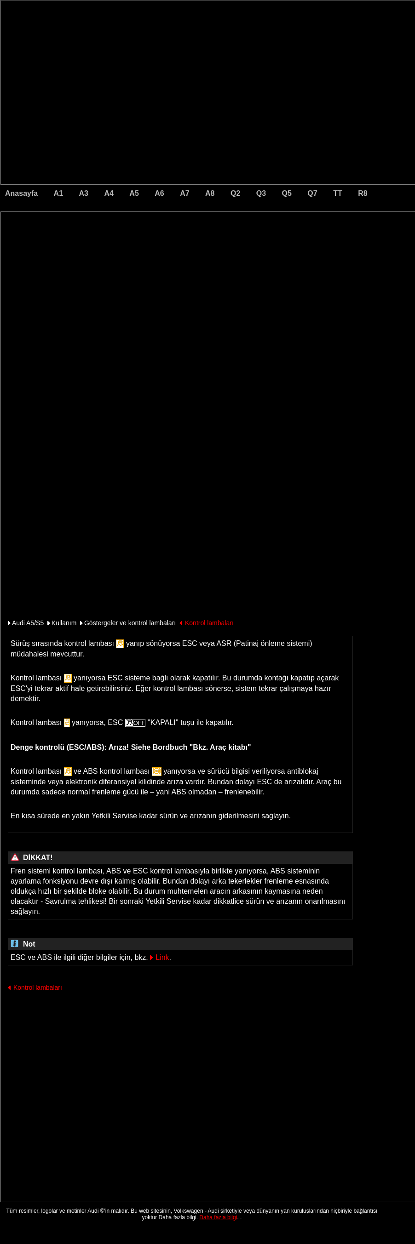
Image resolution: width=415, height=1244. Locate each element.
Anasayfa (21, 193)
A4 (108, 193)
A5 (133, 193)
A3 (83, 193)
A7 (184, 193)
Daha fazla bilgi (218, 1217)
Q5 (287, 193)
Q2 (235, 193)
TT (337, 193)
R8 (362, 193)
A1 (58, 193)
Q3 (261, 193)
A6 (159, 193)
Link (162, 957)
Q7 (312, 193)
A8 (209, 193)
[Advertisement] (144, 251)
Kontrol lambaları (209, 623)
